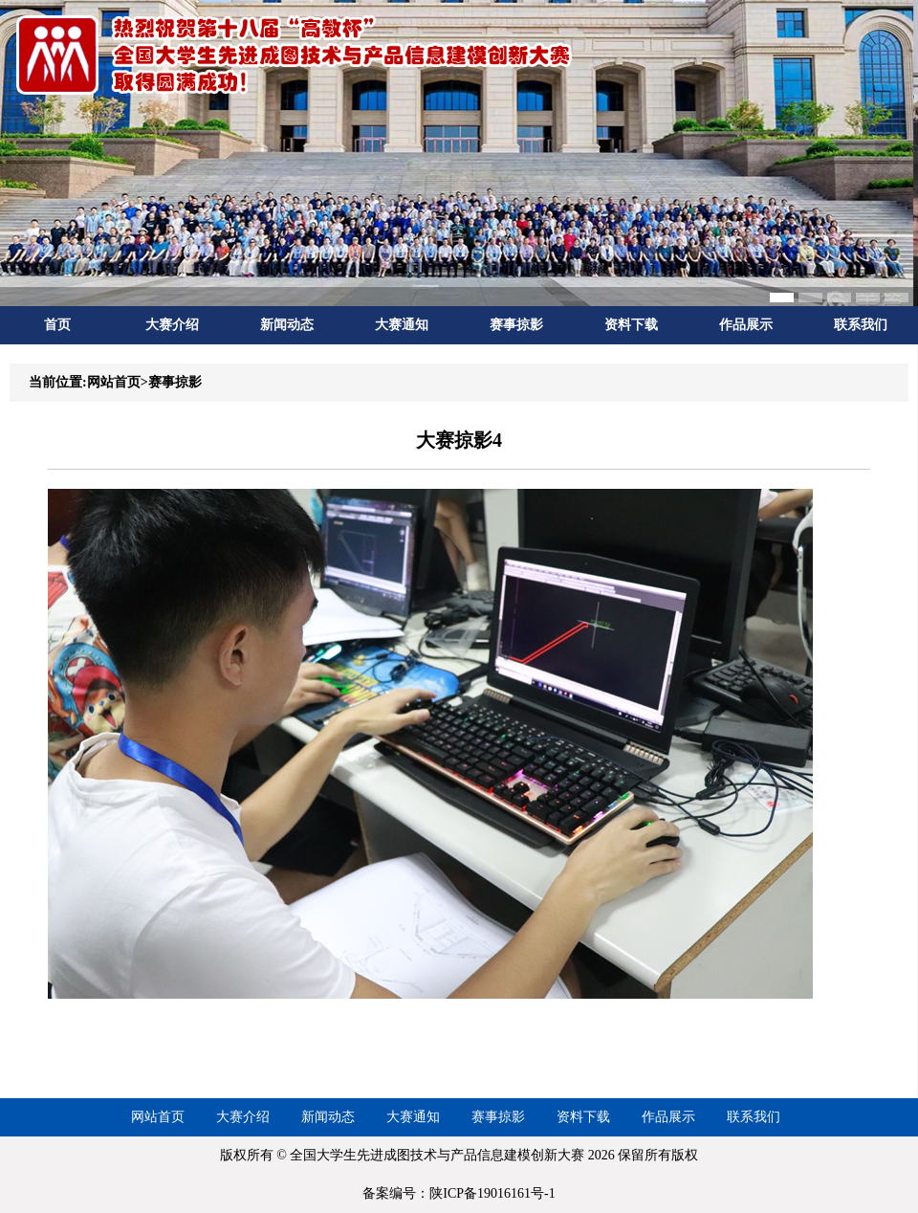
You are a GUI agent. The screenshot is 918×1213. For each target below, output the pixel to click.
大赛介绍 (172, 325)
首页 (57, 325)
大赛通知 (401, 325)
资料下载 (631, 325)
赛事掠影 (516, 325)
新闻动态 (287, 325)
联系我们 (860, 325)
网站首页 (158, 1117)
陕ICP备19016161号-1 (492, 1193)
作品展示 (746, 325)
